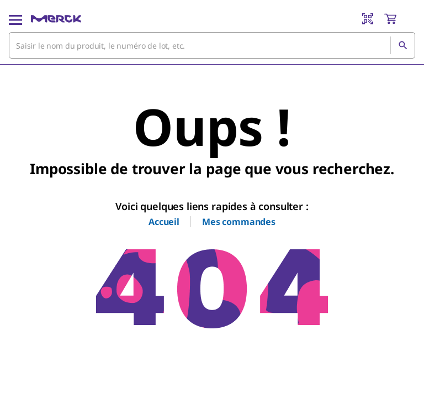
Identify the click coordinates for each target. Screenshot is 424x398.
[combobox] (212, 45)
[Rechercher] (402, 45)
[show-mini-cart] (399, 19)
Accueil (164, 222)
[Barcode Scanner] (367, 18)
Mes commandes (238, 222)
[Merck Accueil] (56, 18)
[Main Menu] (15, 19)
